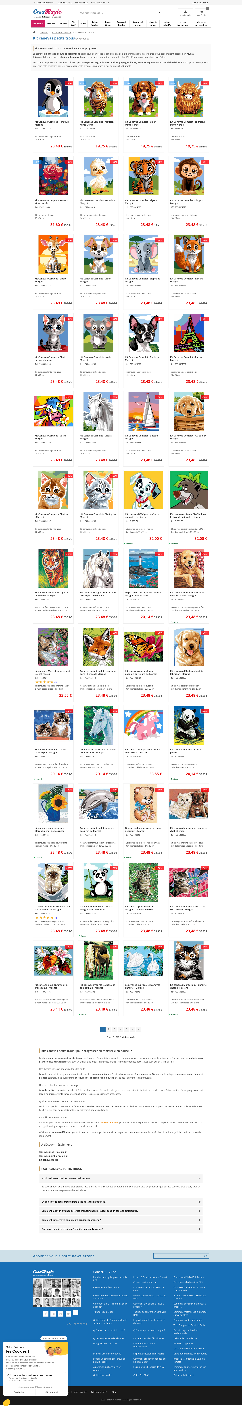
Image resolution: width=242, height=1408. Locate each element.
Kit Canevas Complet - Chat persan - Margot (50, 359)
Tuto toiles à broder (103, 1311)
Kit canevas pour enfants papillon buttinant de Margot (141, 672)
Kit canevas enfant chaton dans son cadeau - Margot (187, 908)
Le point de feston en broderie (148, 1353)
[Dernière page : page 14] (138, 1029)
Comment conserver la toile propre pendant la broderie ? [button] (71, 1219)
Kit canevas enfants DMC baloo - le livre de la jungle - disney (188, 516)
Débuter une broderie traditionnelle (144, 1345)
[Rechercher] (160, 12)
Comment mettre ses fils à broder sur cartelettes (190, 1313)
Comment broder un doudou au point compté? (149, 1360)
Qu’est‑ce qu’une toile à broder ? (109, 1338)
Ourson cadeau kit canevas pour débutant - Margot (143, 829)
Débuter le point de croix (185, 1338)
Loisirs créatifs (167, 24)
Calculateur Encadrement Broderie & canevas (110, 1297)
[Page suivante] (132, 1029)
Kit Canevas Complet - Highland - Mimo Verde (188, 123)
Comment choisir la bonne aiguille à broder (110, 1305)
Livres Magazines (182, 24)
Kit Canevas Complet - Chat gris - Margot (98, 516)
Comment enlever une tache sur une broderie (189, 1368)
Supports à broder (138, 24)
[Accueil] (34, 32)
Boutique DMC (65, 2)
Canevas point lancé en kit (54, 1155)
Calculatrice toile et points (106, 1287)
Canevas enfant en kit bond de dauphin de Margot (97, 829)
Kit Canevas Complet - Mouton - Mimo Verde (97, 123)
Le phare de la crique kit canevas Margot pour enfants (143, 594)
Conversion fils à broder (145, 1282)
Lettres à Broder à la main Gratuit (150, 1277)
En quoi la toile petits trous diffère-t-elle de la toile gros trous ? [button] (74, 1201)
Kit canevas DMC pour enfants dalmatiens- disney (142, 516)
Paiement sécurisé (99, 1392)
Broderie (51, 23)
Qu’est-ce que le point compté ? (149, 1330)
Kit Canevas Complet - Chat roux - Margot (53, 516)
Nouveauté (38, 23)
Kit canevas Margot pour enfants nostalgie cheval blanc (98, 594)
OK (205, 1255)
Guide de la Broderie (183, 1375)
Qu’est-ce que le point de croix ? (109, 1330)
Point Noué (108, 24)
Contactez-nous (200, 2)
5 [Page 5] (126, 1029)
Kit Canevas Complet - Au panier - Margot (188, 437)
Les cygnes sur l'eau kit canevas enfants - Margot (142, 986)
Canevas (63, 23)
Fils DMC (73, 24)
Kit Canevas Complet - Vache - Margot (51, 437)
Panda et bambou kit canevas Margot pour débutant (96, 908)
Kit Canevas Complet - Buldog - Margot (142, 359)
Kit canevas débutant (61, 32)
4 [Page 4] (120, 1029)
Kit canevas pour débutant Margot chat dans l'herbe (139, 908)
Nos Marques (81, 2)
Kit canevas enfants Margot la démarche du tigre (51, 594)
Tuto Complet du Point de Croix (189, 1325)
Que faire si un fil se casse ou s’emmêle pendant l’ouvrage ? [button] (72, 1229)
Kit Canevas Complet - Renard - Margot (187, 280)
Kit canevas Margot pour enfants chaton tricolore (188, 986)
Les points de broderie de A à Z (149, 1366)
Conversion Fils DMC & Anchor (188, 1277)
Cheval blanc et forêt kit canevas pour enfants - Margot (98, 751)
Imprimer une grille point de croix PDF (110, 1279)
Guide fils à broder (102, 1375)
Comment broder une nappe (187, 1320)
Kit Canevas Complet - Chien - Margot (96, 280)
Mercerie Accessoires (201, 24)
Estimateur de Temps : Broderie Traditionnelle (189, 1289)
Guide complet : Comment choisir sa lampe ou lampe (110, 1322)
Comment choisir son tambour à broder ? (189, 1305)
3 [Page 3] (114, 1029)
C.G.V (113, 1392)
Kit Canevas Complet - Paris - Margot (186, 359)
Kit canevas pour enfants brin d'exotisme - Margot (51, 986)
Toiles (83, 23)
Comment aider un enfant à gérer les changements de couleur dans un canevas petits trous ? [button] (90, 1210)
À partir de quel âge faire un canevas (107, 1368)
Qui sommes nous (61, 1392)
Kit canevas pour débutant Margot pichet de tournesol (50, 829)
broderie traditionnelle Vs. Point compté (189, 1360)
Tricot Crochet (95, 24)
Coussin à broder (121, 24)
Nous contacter (80, 1392)
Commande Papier (100, 2)
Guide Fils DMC (141, 1375)
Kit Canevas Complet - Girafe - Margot (51, 280)
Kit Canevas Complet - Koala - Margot (96, 359)
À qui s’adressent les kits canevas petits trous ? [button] (66, 1178)
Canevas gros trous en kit (53, 1151)
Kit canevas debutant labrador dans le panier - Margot (187, 594)
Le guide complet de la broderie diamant (149, 1322)
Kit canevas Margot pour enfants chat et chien (188, 829)
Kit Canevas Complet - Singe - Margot (186, 202)
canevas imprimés (109, 1122)
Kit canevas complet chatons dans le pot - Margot (51, 751)
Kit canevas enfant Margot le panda (186, 751)
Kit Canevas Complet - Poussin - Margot (97, 202)
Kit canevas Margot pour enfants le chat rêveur (53, 672)
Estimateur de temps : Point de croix (148, 1289)
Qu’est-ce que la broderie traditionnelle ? (186, 1332)
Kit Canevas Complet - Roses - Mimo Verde (51, 202)
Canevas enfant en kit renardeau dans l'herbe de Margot (98, 672)
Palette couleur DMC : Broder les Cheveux (189, 1297)
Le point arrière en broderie (107, 1353)
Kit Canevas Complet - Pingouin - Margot (53, 123)
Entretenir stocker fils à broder (148, 1338)
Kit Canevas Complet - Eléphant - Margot (143, 280)
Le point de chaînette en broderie (190, 1353)
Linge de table (153, 24)
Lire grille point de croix (105, 1343)
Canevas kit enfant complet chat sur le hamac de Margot (53, 908)
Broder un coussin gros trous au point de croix (109, 1360)
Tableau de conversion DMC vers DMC (149, 1313)
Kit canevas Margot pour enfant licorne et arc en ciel (142, 751)
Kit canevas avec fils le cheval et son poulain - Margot (97, 986)
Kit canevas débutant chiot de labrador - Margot (186, 672)
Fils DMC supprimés (183, 1343)
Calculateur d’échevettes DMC (188, 1282)
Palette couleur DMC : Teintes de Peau (149, 1297)
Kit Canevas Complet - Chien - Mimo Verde (141, 123)
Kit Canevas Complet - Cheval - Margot (97, 437)
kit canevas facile (48, 1159)
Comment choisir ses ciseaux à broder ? (148, 1305)
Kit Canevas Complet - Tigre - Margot (141, 202)
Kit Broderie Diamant (44, 2)
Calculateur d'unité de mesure (188, 1348)
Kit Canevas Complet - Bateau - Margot (142, 437)
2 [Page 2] (108, 1029)
